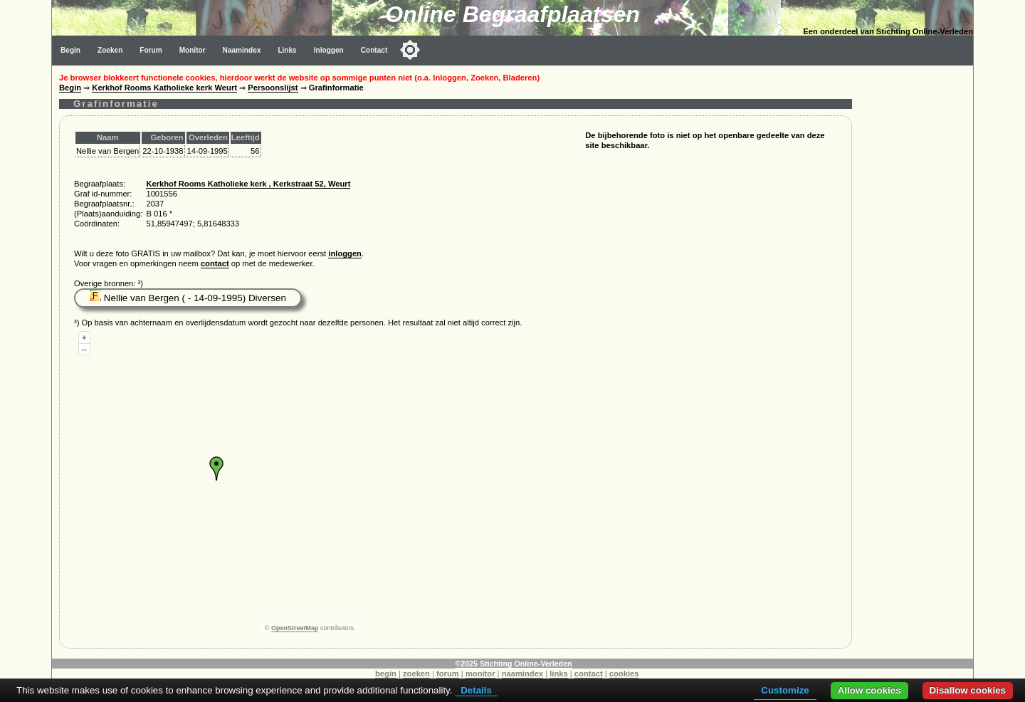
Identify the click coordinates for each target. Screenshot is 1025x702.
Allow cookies (869, 690)
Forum (151, 50)
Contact (374, 50)
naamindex (522, 673)
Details (476, 690)
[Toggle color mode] (410, 50)
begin (385, 673)
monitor (480, 673)
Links (287, 50)
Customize (785, 690)
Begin (70, 50)
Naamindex (242, 50)
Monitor (192, 50)
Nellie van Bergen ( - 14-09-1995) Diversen (188, 298)
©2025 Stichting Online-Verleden (513, 663)
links (559, 673)
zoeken (416, 673)
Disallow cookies (968, 690)
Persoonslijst (273, 87)
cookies (624, 673)
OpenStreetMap (295, 628)
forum (447, 673)
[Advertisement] (916, 279)
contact (215, 263)
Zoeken (110, 50)
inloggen (345, 253)
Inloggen (329, 50)
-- (84, 349)
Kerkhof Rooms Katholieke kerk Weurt (164, 87)
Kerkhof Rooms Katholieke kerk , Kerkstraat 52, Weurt (248, 183)
